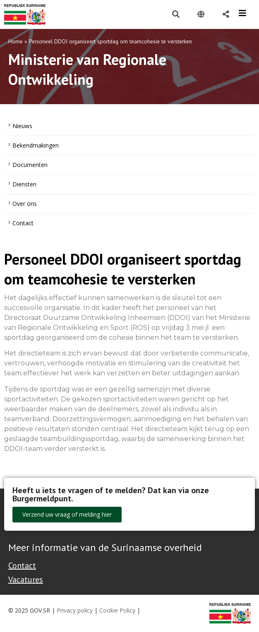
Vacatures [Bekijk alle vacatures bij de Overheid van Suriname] (25, 579)
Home (15, 41)
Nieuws (22, 126)
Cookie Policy (117, 610)
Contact (23, 223)
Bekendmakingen (35, 145)
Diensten (24, 184)
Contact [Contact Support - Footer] (22, 565)
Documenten (30, 165)
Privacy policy (75, 610)
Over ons (24, 203)
